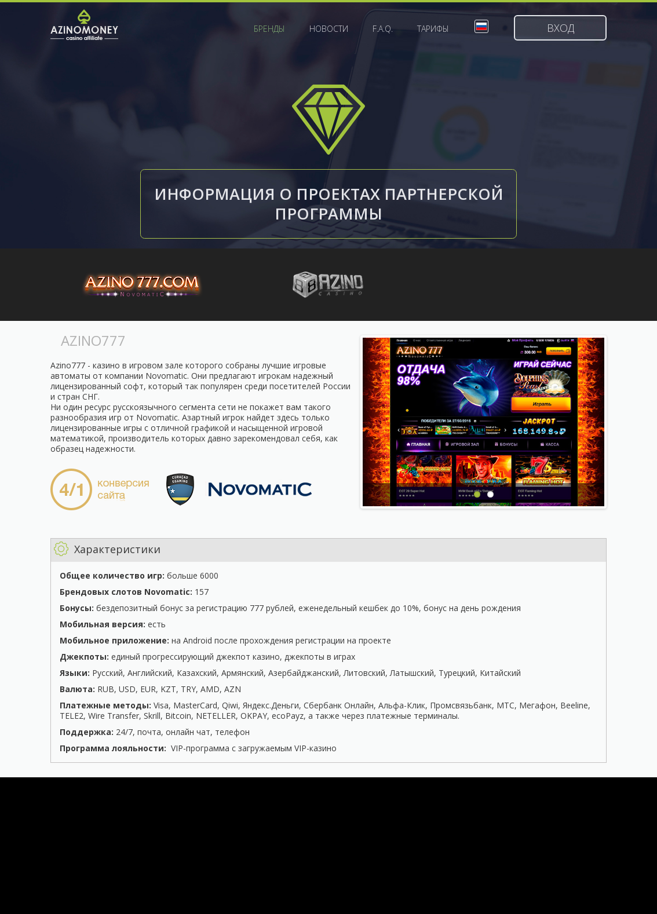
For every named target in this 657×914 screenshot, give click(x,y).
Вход (560, 28)
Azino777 (142, 287)
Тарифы (433, 29)
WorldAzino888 (329, 287)
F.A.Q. (383, 29)
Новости (328, 29)
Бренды (269, 29)
